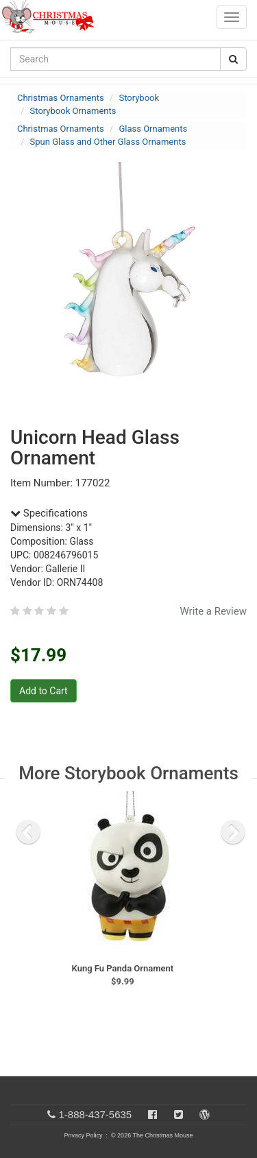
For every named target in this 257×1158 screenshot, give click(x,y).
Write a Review (213, 611)
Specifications (49, 513)
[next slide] (233, 832)
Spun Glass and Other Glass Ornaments (108, 142)
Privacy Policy (83, 1135)
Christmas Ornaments (60, 98)
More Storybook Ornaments (128, 773)
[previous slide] (28, 832)
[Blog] (204, 1114)
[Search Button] (233, 59)
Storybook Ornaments (73, 111)
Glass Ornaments (153, 128)
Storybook (139, 98)
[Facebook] (152, 1114)
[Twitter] (178, 1114)
